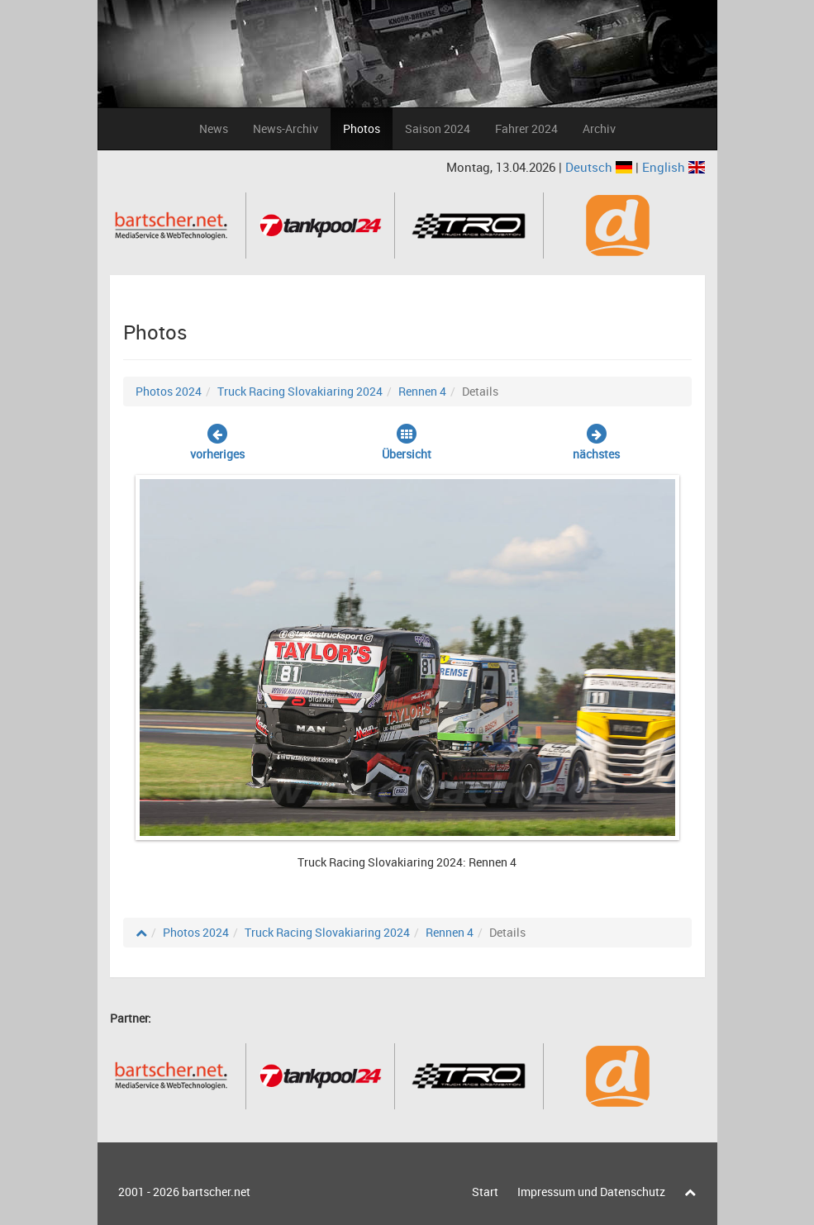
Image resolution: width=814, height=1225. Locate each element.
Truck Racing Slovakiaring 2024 (300, 391)
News (213, 128)
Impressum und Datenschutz (591, 1191)
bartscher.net (216, 1191)
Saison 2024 (437, 128)
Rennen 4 (422, 391)
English (673, 167)
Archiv (599, 128)
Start (485, 1191)
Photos (361, 128)
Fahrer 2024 (526, 128)
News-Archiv (285, 128)
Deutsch (600, 167)
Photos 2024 (169, 391)
